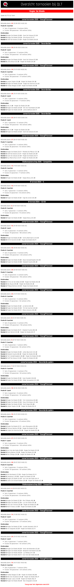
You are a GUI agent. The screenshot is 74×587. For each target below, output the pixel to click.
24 (12, 537)
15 (12, 414)
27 (12, 140)
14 (12, 514)
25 (12, 94)
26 (12, 462)
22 (12, 23)
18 (12, 47)
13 (12, 166)
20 (12, 270)
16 (12, 186)
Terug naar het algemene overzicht (37, 584)
